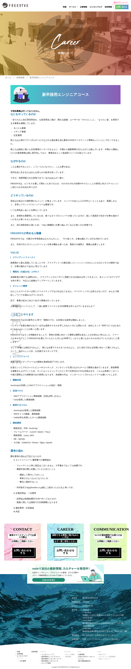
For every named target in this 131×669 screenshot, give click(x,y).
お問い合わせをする (23, 551)
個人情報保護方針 (84, 661)
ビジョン (81, 659)
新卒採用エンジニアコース (42, 77)
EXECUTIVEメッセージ (86, 656)
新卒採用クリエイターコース (51, 659)
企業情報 (83, 7)
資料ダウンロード (120, 2)
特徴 (64, 7)
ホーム (8, 77)
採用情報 (20, 77)
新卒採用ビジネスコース (49, 661)
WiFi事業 (23, 661)
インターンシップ (47, 654)
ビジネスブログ (96, 7)
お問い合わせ (121, 7)
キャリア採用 (46, 663)
